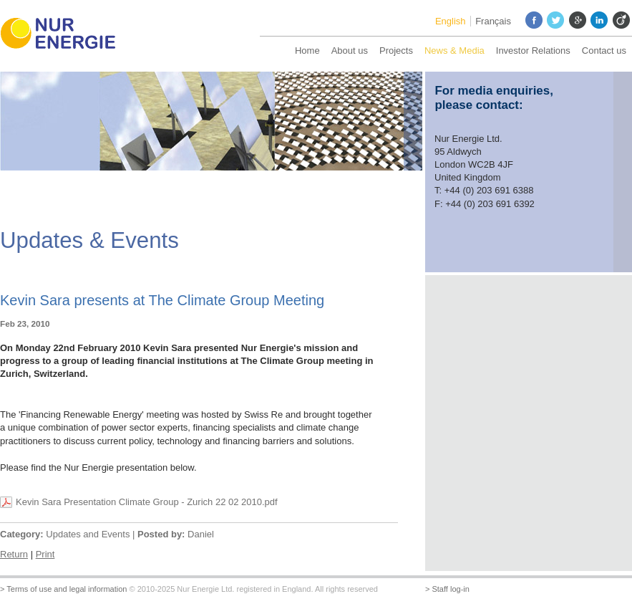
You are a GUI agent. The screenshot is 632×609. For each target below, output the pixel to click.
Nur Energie (64, 36)
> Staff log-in (447, 589)
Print (45, 554)
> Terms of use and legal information (63, 589)
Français (493, 21)
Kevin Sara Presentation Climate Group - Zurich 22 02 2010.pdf (147, 502)
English (450, 21)
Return (14, 554)
